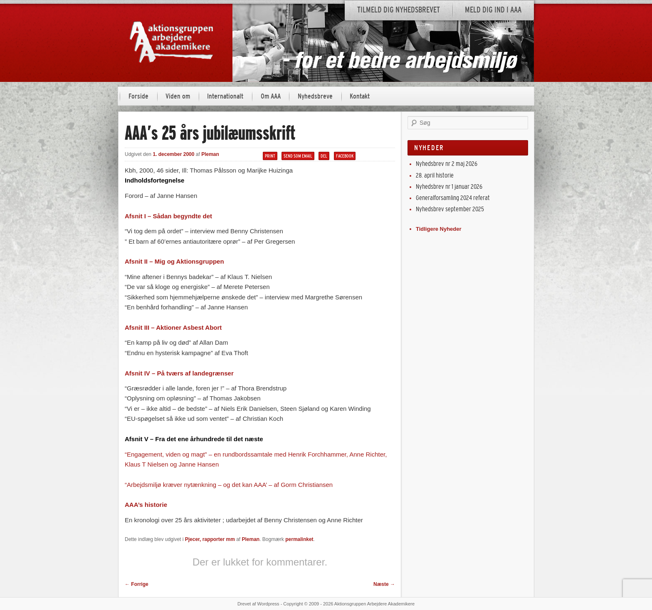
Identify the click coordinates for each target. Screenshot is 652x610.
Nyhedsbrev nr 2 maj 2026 (446, 163)
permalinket (299, 539)
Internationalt (225, 96)
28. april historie (435, 175)
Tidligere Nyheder (439, 229)
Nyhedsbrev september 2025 (450, 208)
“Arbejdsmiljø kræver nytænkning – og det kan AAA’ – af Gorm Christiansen (229, 484)
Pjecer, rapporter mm (210, 539)
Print (270, 155)
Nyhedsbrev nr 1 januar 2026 (449, 186)
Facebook (344, 155)
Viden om (177, 96)
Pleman (210, 154)
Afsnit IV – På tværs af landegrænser (179, 373)
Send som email (298, 155)
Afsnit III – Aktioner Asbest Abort (173, 327)
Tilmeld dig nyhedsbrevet (398, 9)
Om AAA (271, 96)
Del (324, 155)
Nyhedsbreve (315, 96)
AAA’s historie (146, 504)
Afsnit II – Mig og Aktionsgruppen (174, 261)
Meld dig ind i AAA (493, 9)
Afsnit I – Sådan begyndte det (168, 216)
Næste (384, 584)
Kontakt (360, 96)
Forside (138, 96)
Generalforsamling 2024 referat (453, 197)
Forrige (136, 584)
